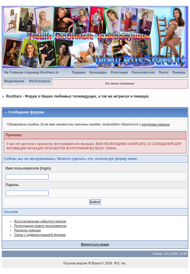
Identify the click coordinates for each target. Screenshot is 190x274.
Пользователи (143, 72)
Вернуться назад (95, 244)
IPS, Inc (120, 263)
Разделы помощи (27, 230)
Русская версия (75, 263)
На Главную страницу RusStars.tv (31, 72)
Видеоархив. (14, 81)
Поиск (164, 72)
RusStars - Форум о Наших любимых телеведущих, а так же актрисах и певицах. (77, 96)
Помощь (179, 72)
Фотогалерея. (40, 81)
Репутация (119, 72)
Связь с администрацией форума (39, 234)
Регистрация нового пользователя (40, 225)
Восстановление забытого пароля (40, 221)
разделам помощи (155, 124)
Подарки (79, 72)
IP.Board (94, 263)
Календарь (98, 72)
